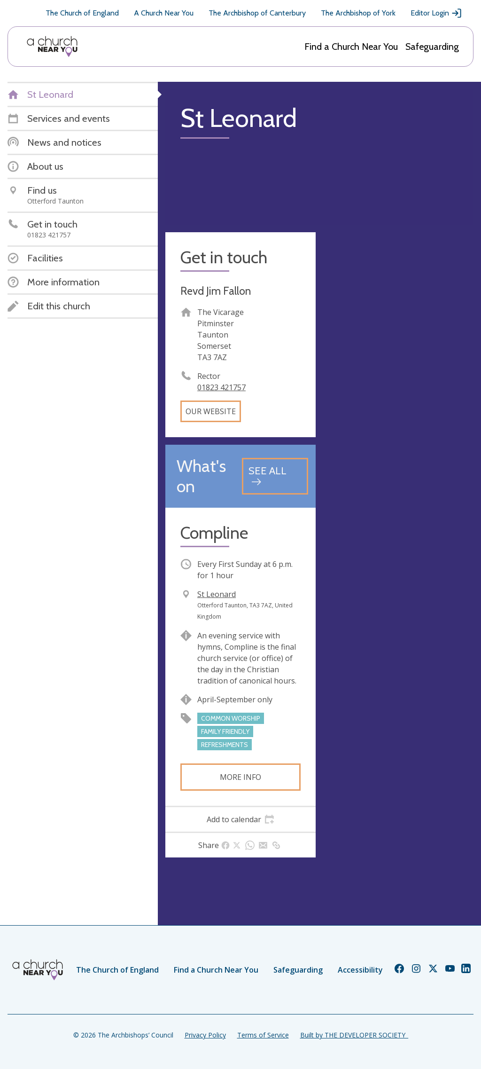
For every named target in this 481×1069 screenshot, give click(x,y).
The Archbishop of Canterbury (257, 12)
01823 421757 (221, 387)
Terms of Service (263, 1034)
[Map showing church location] (398, 307)
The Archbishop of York (358, 12)
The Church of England (82, 12)
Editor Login (436, 13)
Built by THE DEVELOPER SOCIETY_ (354, 1034)
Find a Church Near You (351, 46)
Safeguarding (432, 46)
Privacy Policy (205, 1034)
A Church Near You (164, 12)
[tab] (240, 819)
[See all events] (275, 476)
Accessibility (360, 970)
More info (240, 777)
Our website (211, 411)
